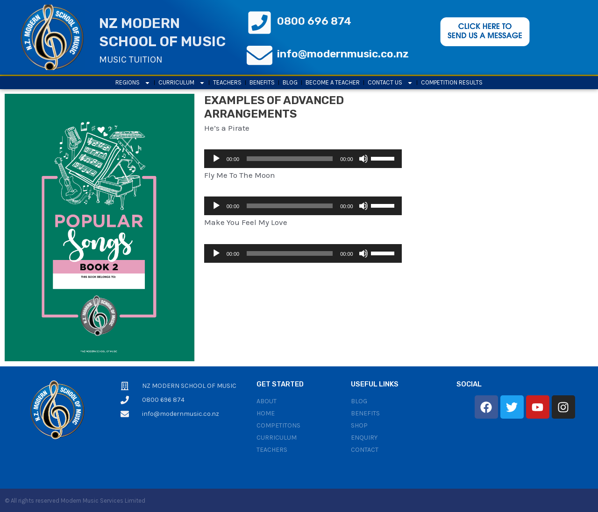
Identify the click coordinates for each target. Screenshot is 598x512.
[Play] (216, 158)
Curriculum (181, 82)
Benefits (262, 82)
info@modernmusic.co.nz (343, 53)
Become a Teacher (333, 82)
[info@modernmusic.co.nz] (259, 55)
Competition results (452, 82)
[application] (303, 158)
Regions (132, 82)
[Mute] (363, 158)
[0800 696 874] (259, 22)
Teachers (227, 82)
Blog (290, 82)
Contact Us (390, 82)
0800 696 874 (314, 21)
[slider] (290, 158)
